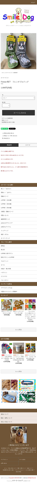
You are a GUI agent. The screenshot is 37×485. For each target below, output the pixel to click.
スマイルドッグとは (6, 287)
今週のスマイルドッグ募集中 (9, 291)
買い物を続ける (5, 138)
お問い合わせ (4, 463)
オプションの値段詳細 (7, 118)
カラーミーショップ (5, 477)
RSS (17, 471)
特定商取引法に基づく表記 (8, 122)
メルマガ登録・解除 (29, 469)
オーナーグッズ (9, 72)
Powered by (18, 480)
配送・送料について (22, 468)
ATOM (19, 471)
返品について (5, 120)
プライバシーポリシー (19, 469)
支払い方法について (12, 468)
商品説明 (9, 145)
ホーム (3, 72)
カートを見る (22, 459)
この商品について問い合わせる (8, 135)
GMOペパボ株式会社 (23, 477)
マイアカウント (4, 459)
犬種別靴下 (15, 72)
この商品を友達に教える (7, 133)
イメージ (27, 145)
